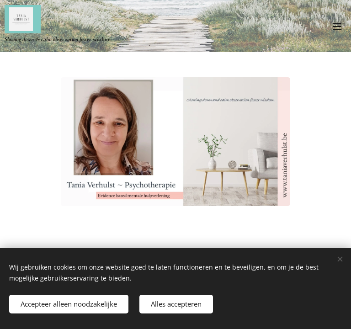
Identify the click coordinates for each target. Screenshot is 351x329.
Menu (337, 26)
